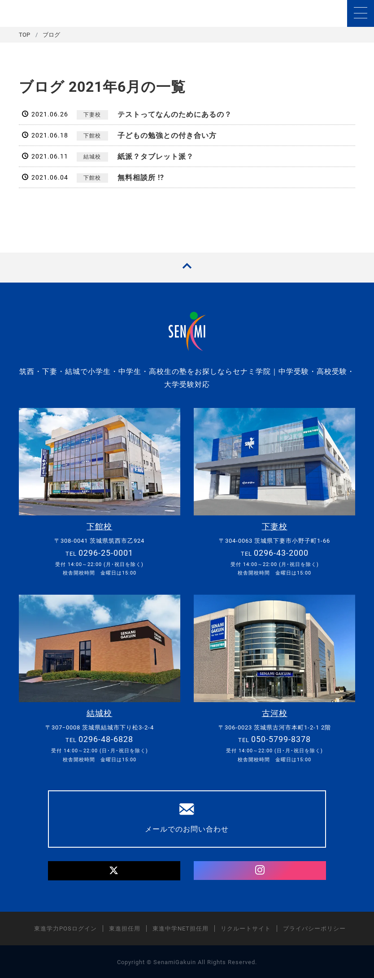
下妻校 (92, 115)
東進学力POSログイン (65, 927)
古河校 (274, 712)
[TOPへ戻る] (187, 268)
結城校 (92, 157)
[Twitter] (114, 869)
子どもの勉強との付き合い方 (167, 135)
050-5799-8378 (281, 738)
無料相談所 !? (140, 177)
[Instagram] (260, 869)
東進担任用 (124, 927)
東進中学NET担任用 (180, 927)
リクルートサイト (246, 927)
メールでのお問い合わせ (187, 816)
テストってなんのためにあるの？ (174, 114)
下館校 (92, 136)
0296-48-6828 (105, 738)
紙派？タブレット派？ (155, 156)
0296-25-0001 (105, 552)
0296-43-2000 (281, 552)
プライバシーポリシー (314, 927)
